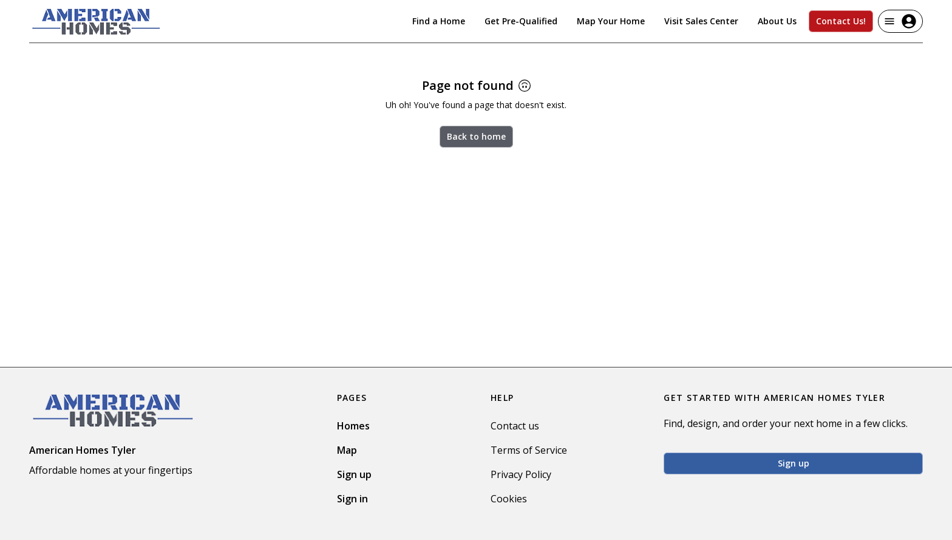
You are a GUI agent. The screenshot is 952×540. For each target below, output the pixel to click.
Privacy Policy (521, 474)
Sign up (354, 474)
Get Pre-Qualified (520, 21)
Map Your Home (611, 21)
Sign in (352, 498)
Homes (353, 425)
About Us (777, 21)
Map (347, 450)
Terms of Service (529, 450)
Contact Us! (841, 21)
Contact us (515, 425)
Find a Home (438, 21)
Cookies (509, 498)
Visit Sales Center (701, 21)
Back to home (476, 136)
